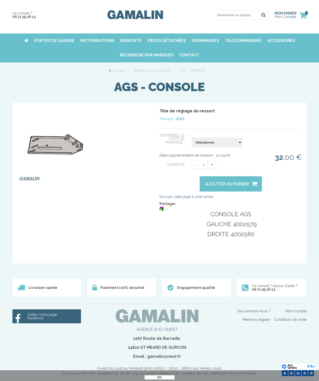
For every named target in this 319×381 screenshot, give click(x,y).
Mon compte (296, 311)
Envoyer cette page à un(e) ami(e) (186, 197)
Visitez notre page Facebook (42, 316)
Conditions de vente (290, 320)
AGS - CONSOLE (159, 87)
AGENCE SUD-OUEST (157, 329)
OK (159, 377)
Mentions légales (256, 320)
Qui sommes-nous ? (253, 311)
